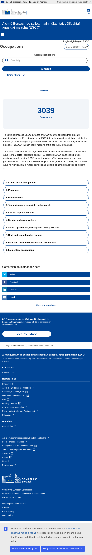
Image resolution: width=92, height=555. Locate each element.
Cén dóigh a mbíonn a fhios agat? (74, 2)
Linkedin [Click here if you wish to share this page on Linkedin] (13, 290)
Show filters (13, 75)
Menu (2, 34)
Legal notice (7, 515)
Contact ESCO (8, 373)
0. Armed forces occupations (21, 182)
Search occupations (44, 55)
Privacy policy (8, 511)
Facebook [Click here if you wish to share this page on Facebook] (14, 282)
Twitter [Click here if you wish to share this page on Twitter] (13, 274)
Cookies (5, 507)
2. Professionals (14, 197)
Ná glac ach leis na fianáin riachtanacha (62, 548)
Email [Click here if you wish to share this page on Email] (12, 297)
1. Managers (12, 190)
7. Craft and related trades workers (24, 235)
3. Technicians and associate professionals (28, 205)
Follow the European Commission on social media (23, 494)
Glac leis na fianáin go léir (25, 548)
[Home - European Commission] (15, 11)
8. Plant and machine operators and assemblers (31, 242)
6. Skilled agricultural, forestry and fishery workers (32, 227)
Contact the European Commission (17, 490)
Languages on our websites (14, 504)
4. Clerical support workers (20, 212)
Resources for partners (12, 497)
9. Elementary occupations (20, 250)
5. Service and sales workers (21, 220)
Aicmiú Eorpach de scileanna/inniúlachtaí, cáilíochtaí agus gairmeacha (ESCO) (43, 355)
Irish (88, 11)
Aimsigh (46, 68)
